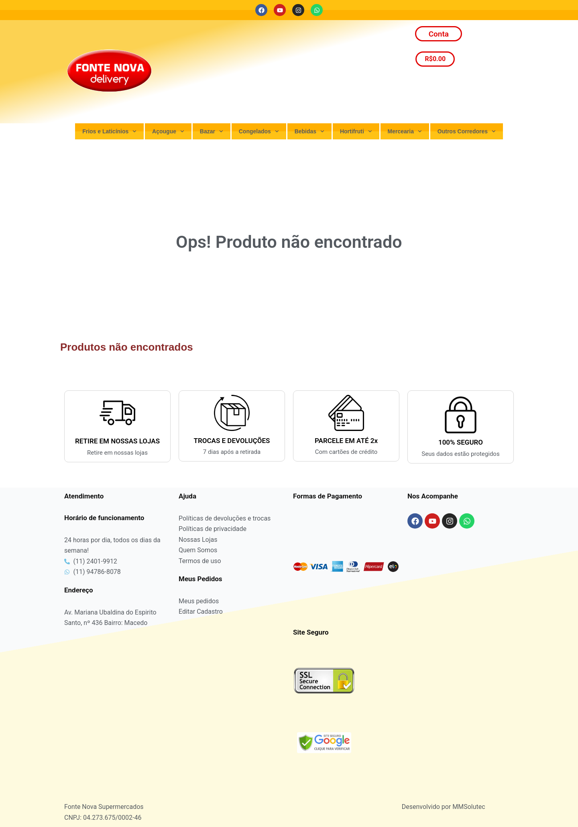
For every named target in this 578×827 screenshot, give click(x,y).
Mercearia (405, 131)
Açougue (168, 131)
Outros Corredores (467, 131)
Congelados (259, 131)
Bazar (211, 131)
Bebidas (309, 131)
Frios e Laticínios (109, 131)
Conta (439, 34)
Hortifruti (356, 131)
